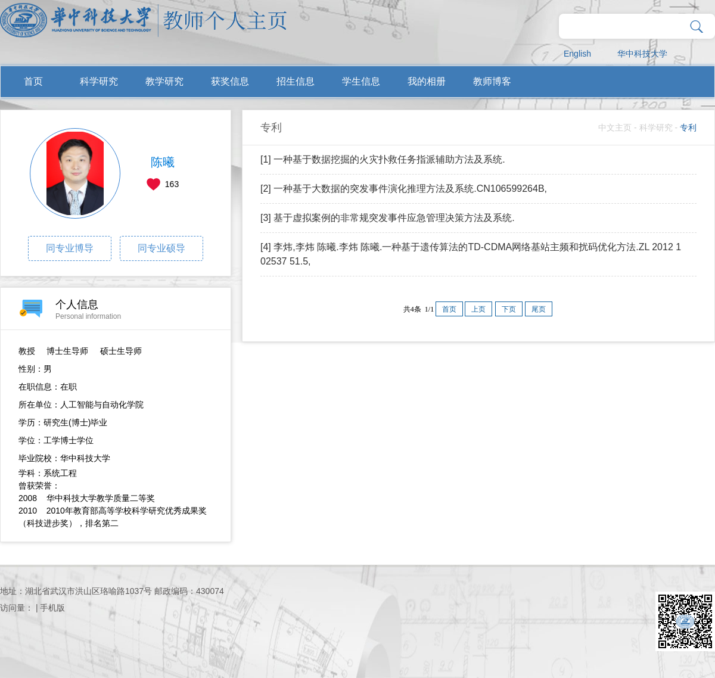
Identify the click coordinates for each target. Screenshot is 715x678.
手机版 (52, 607)
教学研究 (164, 81)
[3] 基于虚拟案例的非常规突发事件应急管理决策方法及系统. (387, 218)
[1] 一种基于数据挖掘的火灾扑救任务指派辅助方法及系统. (382, 159)
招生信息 (295, 81)
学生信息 (361, 81)
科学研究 (99, 81)
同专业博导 (70, 248)
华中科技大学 (642, 53)
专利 (688, 127)
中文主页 (615, 127)
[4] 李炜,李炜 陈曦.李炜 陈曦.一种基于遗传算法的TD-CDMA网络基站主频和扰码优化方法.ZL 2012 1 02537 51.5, (470, 254)
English (577, 53)
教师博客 (492, 81)
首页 (33, 81)
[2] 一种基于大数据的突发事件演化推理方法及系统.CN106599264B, (403, 189)
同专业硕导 (161, 248)
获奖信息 (230, 81)
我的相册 (427, 81)
